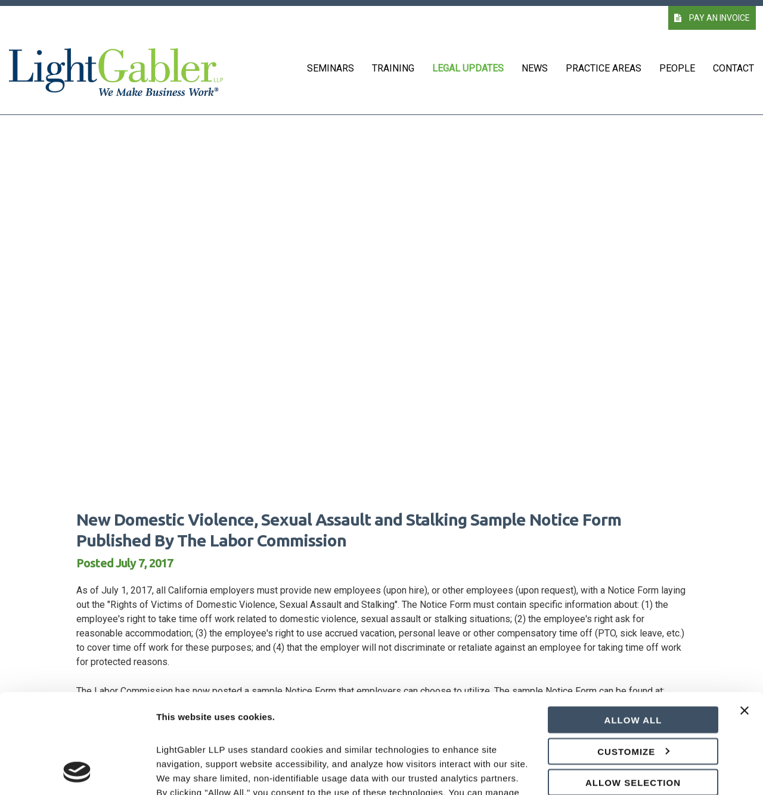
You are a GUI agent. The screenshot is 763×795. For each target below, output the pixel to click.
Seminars (330, 68)
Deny (633, 721)
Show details (625, 771)
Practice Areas (603, 68)
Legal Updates (468, 68)
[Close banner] (744, 624)
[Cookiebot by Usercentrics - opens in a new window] (77, 772)
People (677, 68)
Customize (633, 658)
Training (393, 68)
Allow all (633, 627)
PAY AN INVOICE (712, 18)
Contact (733, 68)
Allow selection (633, 689)
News (535, 68)
